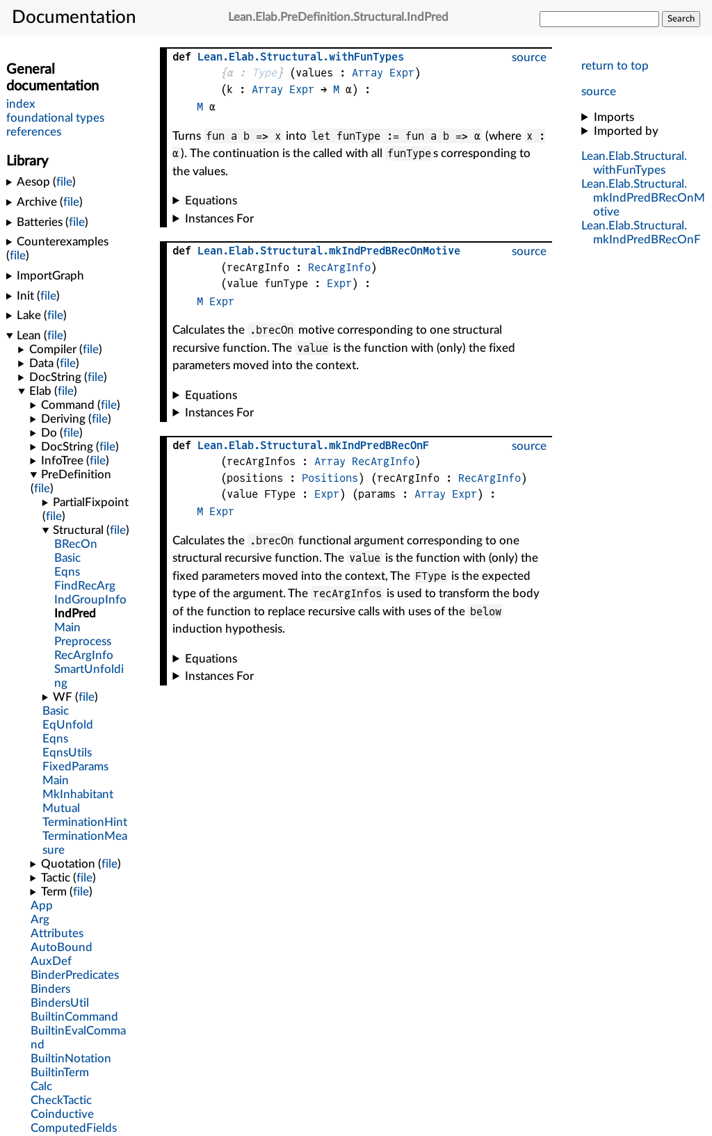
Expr (401, 72)
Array (367, 72)
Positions (330, 478)
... (643, 198)
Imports (614, 117)
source (598, 91)
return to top (615, 66)
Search (681, 19)
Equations (211, 200)
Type (264, 72)
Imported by (626, 131)
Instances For (219, 219)
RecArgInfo (339, 267)
